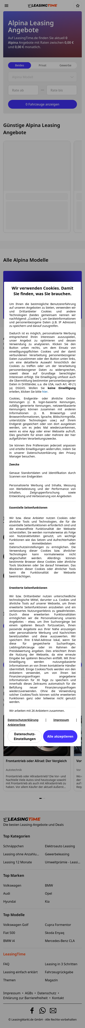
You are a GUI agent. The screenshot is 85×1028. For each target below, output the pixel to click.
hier (45, 391)
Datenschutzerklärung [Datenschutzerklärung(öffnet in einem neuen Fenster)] (23, 720)
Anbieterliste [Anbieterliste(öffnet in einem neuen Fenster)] (16, 725)
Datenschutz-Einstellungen (25, 736)
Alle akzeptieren (60, 736)
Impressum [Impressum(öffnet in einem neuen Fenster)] (61, 720)
